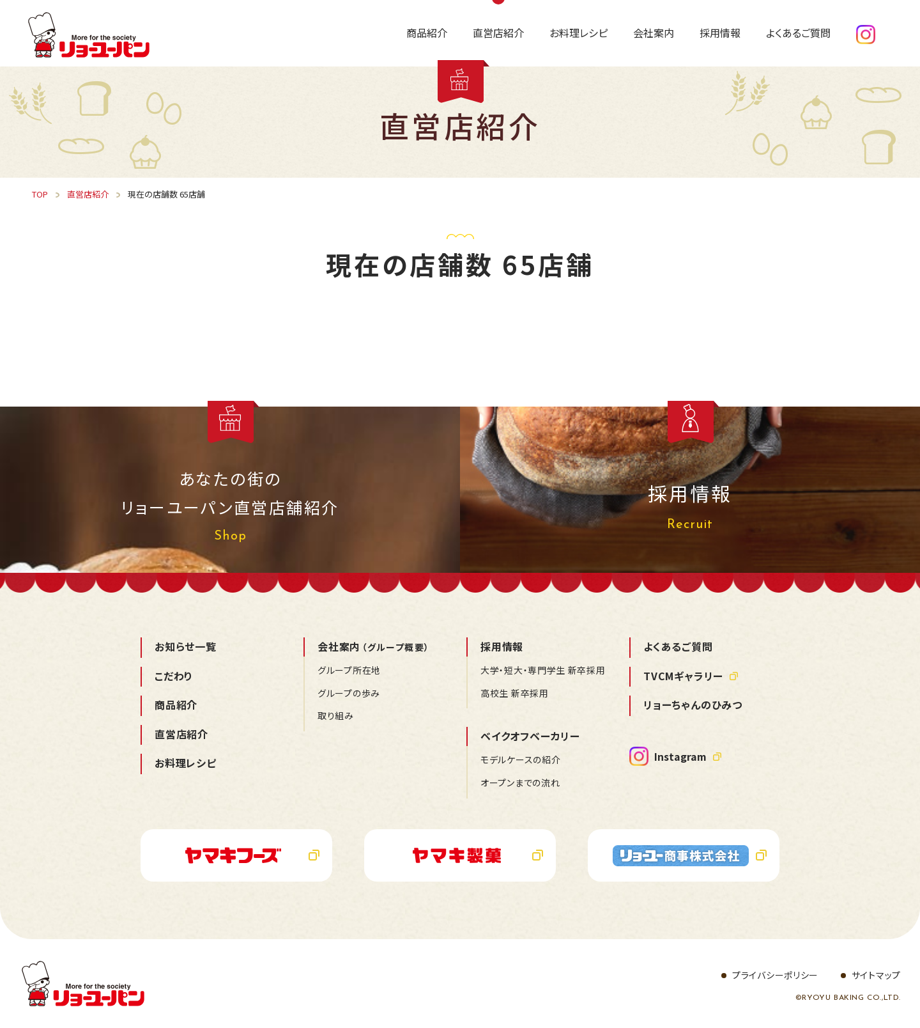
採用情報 (501, 646)
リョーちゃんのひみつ (692, 704)
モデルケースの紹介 (520, 759)
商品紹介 (176, 704)
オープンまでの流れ (520, 782)
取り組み (336, 715)
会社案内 (373, 646)
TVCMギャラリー (683, 675)
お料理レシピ (186, 762)
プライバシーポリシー (775, 975)
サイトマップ (876, 975)
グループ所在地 (349, 670)
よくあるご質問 (678, 646)
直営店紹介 (181, 734)
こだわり (174, 675)
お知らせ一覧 (186, 646)
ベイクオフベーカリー (530, 736)
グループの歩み (349, 693)
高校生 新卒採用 (514, 693)
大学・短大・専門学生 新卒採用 (543, 670)
